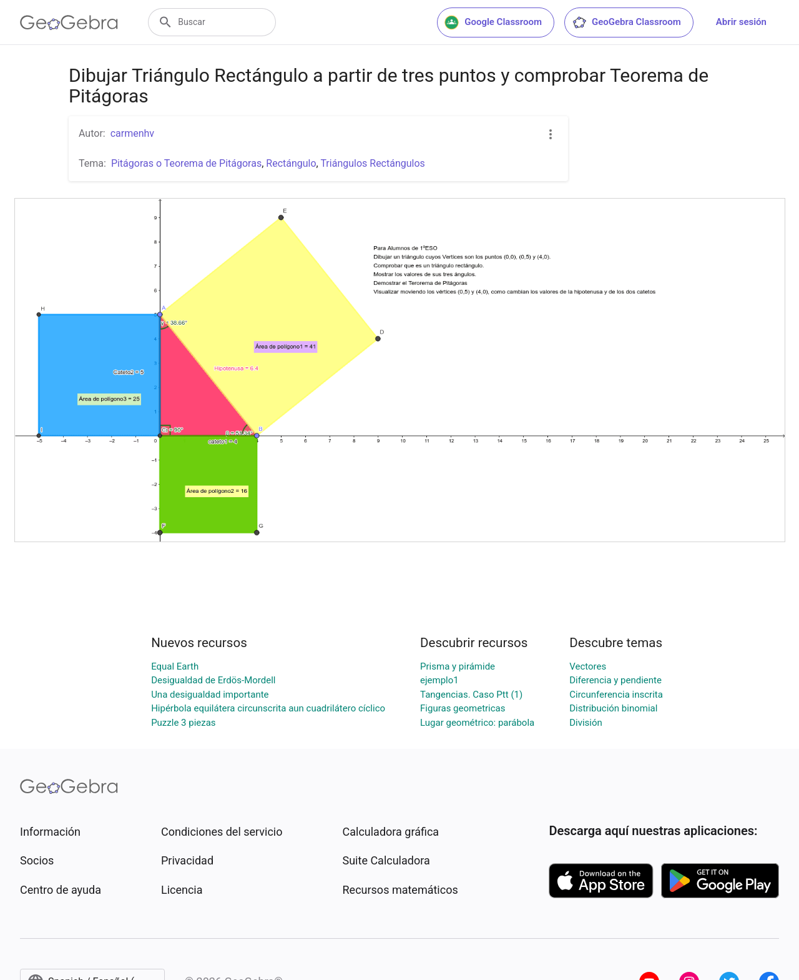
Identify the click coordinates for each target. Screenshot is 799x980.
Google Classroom (493, 22)
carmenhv (132, 133)
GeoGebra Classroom (626, 22)
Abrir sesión (741, 21)
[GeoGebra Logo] (69, 22)
